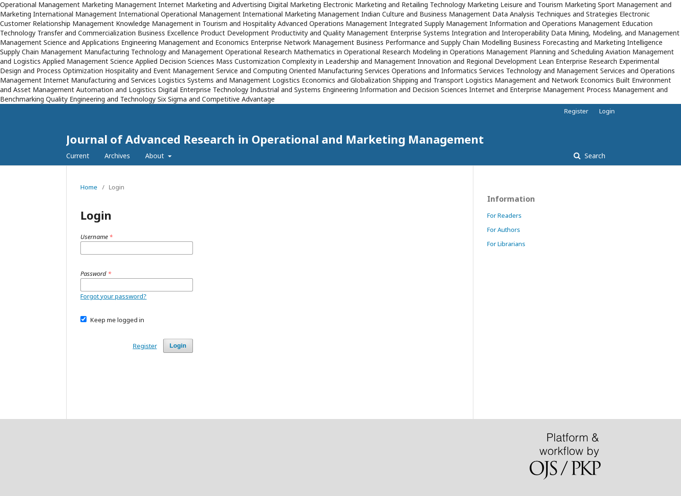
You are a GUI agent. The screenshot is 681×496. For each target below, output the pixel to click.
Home (88, 187)
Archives (117, 155)
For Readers (504, 215)
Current (77, 155)
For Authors (503, 229)
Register (576, 111)
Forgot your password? (113, 296)
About (155, 155)
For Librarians (506, 243)
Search (594, 155)
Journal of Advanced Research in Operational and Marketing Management (275, 139)
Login (607, 111)
